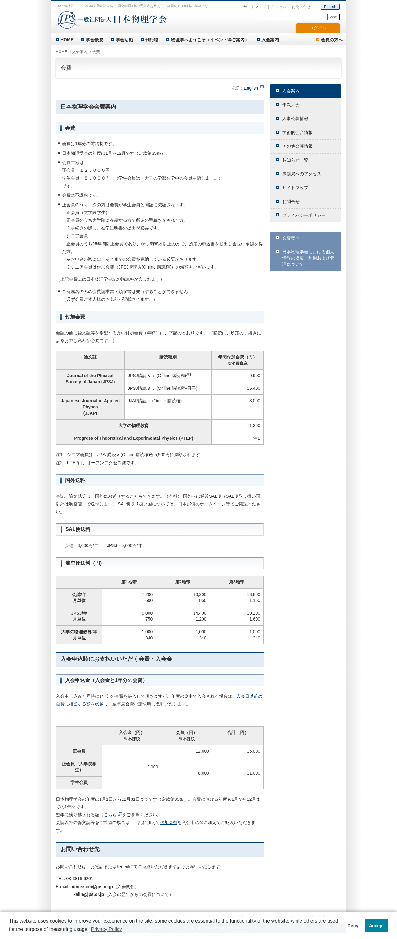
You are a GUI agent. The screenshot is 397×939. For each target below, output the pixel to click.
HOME (67, 39)
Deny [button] (352, 925)
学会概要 (94, 39)
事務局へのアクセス (301, 173)
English (330, 7)
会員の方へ (332, 39)
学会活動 (124, 39)
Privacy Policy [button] (106, 929)
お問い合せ (301, 7)
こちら (110, 814)
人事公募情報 (295, 118)
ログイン (318, 27)
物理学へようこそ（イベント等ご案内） (210, 39)
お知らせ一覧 (295, 160)
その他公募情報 (297, 146)
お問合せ (291, 201)
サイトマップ (254, 7)
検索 (333, 17)
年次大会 (291, 104)
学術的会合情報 (297, 132)
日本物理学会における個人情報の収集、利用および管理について (308, 257)
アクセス (278, 7)
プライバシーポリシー (304, 215)
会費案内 (291, 238)
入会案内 (270, 39)
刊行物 (151, 39)
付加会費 (168, 822)
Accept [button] (376, 925)
